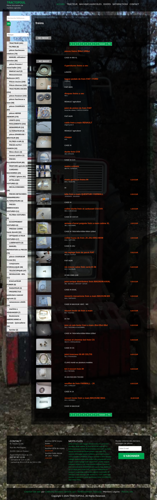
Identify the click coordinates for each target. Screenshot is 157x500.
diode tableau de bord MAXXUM (87, 446)
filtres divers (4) (15, 152)
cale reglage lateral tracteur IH (90, 444)
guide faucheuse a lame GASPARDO (97, 477)
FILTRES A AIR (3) (16, 141)
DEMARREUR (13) (16, 127)
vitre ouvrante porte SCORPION (80, 467)
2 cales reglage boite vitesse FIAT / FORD (88, 462)
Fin (109, 44)
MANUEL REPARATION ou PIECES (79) (17, 249)
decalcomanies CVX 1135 (94, 449)
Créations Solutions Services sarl (60, 491)
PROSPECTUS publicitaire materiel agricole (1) (15, 295)
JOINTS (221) (14, 120)
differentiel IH (103, 469)
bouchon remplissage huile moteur (81, 472)
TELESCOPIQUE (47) (17, 271)
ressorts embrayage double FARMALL (82, 454)
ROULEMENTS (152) (17, 124)
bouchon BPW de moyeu (55, 448)
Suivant (102, 44)
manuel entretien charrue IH (100, 464)
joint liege (99, 454)
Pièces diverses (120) (18, 85)
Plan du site (127, 491)
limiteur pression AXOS (77, 449)
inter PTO (102, 451)
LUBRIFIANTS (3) (16, 243)
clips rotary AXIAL (75, 480)
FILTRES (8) (14, 47)
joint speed (94, 469)
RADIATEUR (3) (15, 288)
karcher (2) (13, 330)
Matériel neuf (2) (15, 71)
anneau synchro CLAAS (96, 457)
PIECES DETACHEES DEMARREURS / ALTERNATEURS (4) (16, 197)
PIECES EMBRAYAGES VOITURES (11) (13, 207)
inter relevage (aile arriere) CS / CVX (89, 475)
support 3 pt (103, 446)
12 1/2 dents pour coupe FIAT (79, 469)
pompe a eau (94, 451)
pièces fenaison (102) (18, 96)
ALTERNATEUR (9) (16, 131)
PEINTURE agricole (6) (18, 166)
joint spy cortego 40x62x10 (101, 467)
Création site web (32, 491)
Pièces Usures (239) (17, 82)
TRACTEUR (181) (16, 43)
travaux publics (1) (16, 155)
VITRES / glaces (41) (17, 177)
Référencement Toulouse (89, 491)
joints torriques (74, 444)
